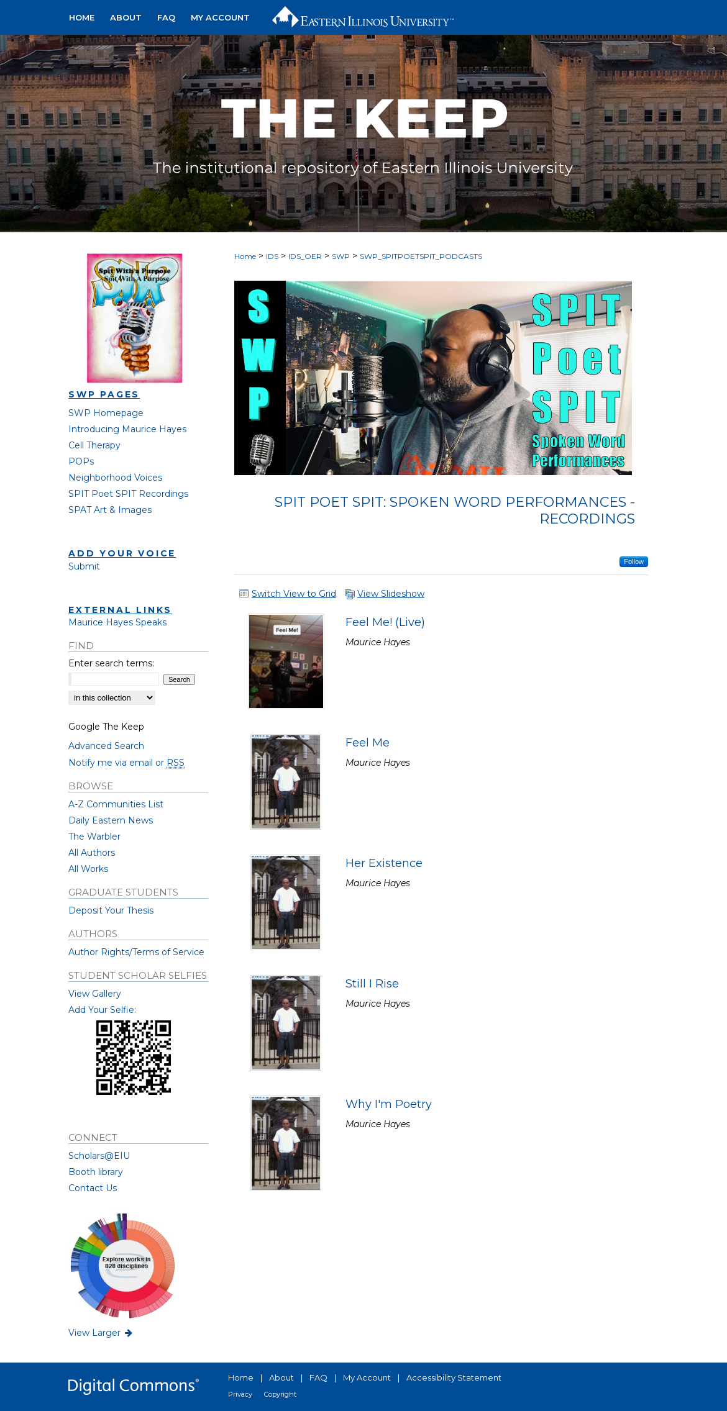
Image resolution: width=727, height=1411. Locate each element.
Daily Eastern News (110, 820)
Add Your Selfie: (102, 1009)
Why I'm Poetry (388, 1104)
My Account (367, 1377)
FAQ (318, 1377)
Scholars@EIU (99, 1155)
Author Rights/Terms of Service (136, 952)
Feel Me (367, 743)
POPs (81, 461)
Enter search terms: (111, 663)
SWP (341, 256)
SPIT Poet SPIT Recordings (128, 493)
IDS (272, 256)
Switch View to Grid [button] (294, 593)
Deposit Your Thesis (110, 910)
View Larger (101, 1332)
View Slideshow (390, 593)
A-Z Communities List (115, 804)
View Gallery (94, 993)
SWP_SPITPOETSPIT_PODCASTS (421, 256)
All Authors (91, 852)
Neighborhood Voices (115, 477)
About (281, 1377)
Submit (84, 566)
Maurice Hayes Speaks (117, 622)
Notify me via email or (126, 762)
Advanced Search (106, 745)
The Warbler (94, 836)
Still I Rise (372, 984)
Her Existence (384, 863)
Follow (634, 561)
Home (245, 256)
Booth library (95, 1171)
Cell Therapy (94, 445)
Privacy (240, 1394)
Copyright (280, 1394)
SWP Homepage (106, 413)
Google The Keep (106, 726)
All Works (88, 868)
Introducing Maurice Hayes (127, 429)
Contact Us (92, 1188)
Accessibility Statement (453, 1377)
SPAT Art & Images (110, 509)
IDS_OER (305, 256)
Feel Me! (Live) (385, 622)
